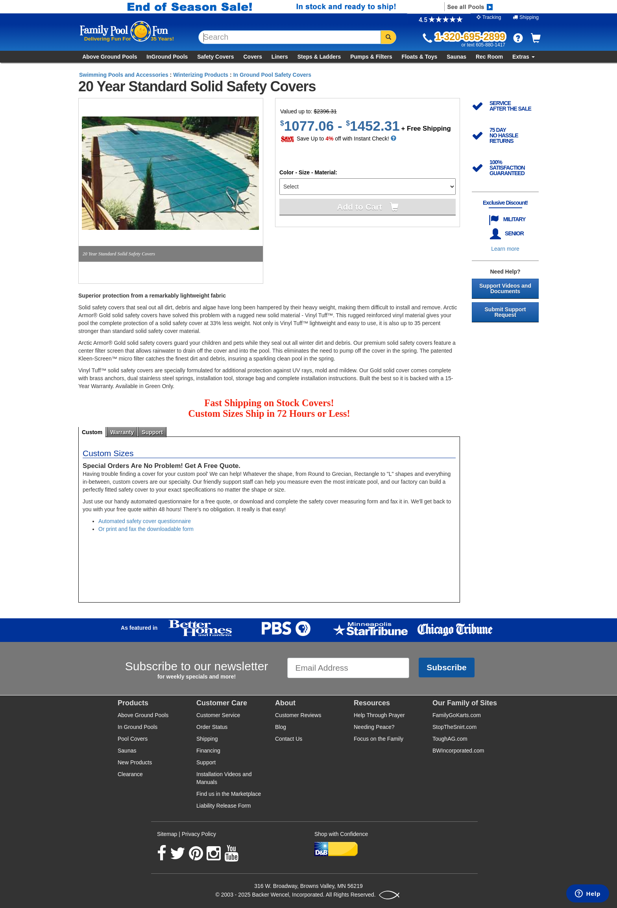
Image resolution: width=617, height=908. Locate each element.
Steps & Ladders (319, 57)
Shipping (207, 739)
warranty (122, 432)
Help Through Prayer (379, 715)
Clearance (130, 774)
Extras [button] (523, 57)
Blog (280, 727)
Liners (280, 57)
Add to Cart (359, 206)
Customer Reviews (298, 715)
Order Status (211, 727)
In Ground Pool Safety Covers (272, 75)
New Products (135, 762)
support (152, 432)
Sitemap (167, 834)
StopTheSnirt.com (454, 727)
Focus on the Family (378, 739)
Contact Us (288, 739)
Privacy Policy (199, 834)
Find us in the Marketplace (228, 794)
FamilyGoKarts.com (456, 715)
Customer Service (218, 715)
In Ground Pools (137, 727)
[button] (518, 38)
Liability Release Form (223, 806)
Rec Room (489, 57)
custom (92, 432)
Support (206, 762)
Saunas (456, 57)
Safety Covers (215, 57)
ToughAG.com (449, 739)
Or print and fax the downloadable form (146, 529)
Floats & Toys (420, 57)
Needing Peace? (374, 727)
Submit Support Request (505, 312)
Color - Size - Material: (308, 172)
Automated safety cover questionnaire (144, 521)
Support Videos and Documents (505, 288)
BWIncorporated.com (458, 750)
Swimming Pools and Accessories (123, 75)
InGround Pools (167, 57)
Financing (208, 750)
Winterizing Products (200, 75)
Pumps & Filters (371, 57)
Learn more (505, 249)
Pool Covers (133, 739)
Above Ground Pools (109, 57)
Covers (252, 57)
